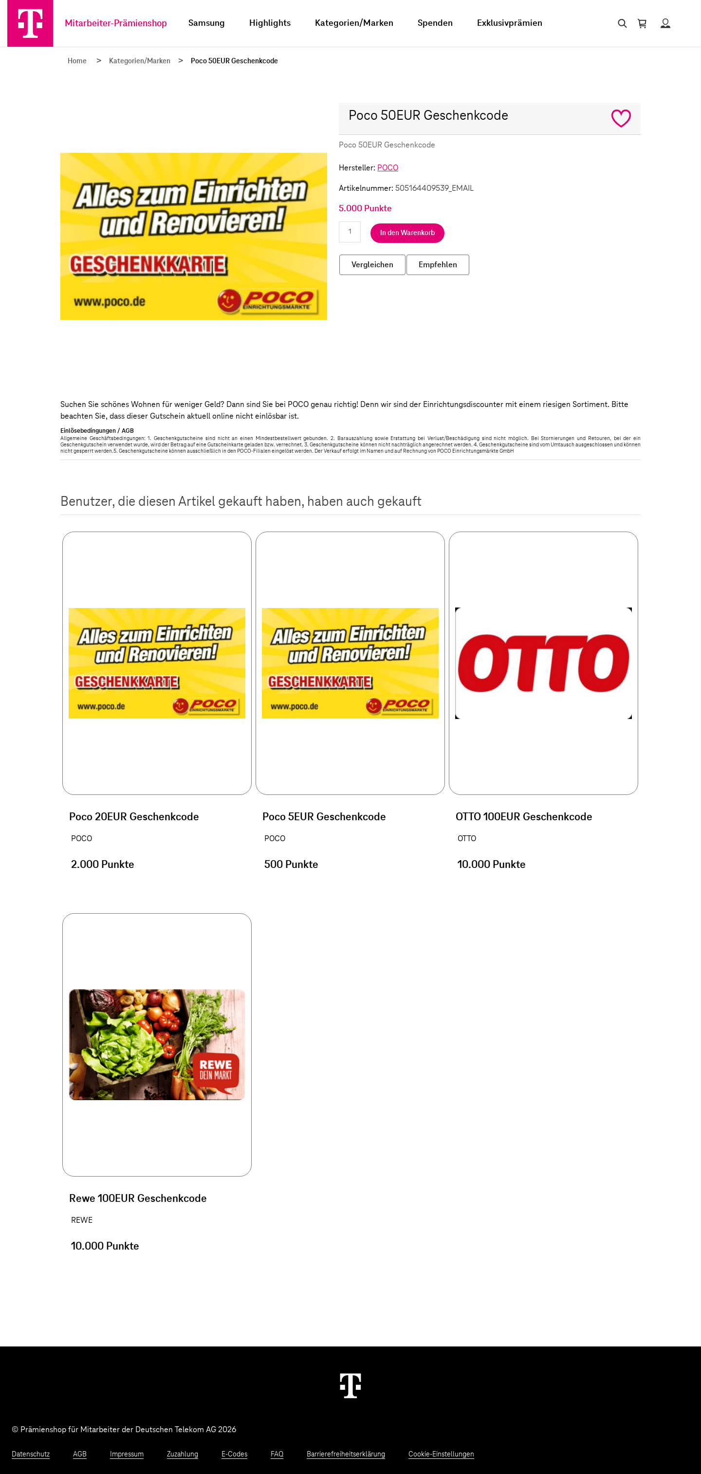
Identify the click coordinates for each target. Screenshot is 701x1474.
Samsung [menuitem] (206, 23)
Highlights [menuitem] (270, 23)
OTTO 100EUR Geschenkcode (524, 817)
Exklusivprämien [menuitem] (509, 23)
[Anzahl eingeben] (350, 231)
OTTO (467, 838)
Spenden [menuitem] (435, 23)
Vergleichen (372, 264)
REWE (81, 1220)
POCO (387, 168)
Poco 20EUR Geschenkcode (134, 817)
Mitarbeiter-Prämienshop (116, 23)
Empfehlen (438, 264)
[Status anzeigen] (665, 23)
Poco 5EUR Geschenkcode (324, 817)
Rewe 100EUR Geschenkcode (138, 1199)
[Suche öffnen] (620, 23)
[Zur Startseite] (30, 23)
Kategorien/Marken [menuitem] (354, 23)
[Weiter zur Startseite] (350, 1385)
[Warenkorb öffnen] (642, 23)
